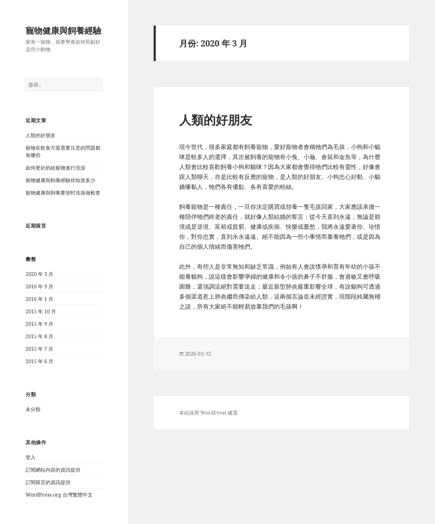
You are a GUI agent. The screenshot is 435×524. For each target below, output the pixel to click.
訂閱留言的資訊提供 (48, 482)
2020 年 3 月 (39, 274)
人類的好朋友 (40, 135)
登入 (31, 457)
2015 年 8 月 (39, 336)
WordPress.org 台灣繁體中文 (59, 494)
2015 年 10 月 (41, 311)
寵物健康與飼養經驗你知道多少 (60, 180)
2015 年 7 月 (39, 348)
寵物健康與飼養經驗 (63, 30)
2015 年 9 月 (39, 323)
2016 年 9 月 (39, 286)
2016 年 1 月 (39, 299)
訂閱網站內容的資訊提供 (53, 469)
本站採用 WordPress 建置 (208, 412)
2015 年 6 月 (39, 361)
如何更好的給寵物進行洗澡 (55, 167)
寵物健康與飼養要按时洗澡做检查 (63, 192)
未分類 (33, 409)
